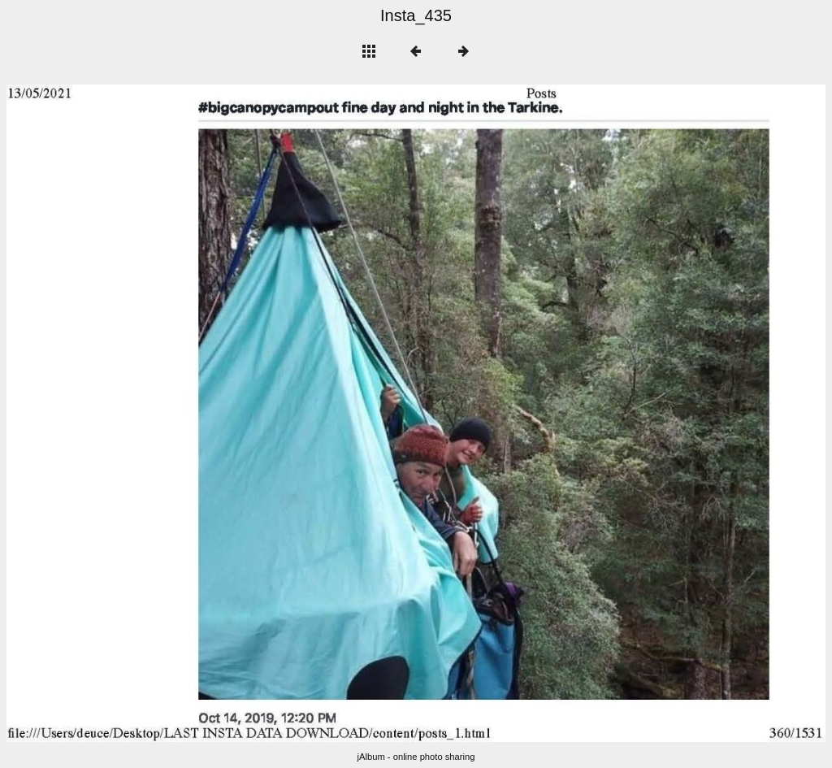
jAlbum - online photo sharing (416, 756)
